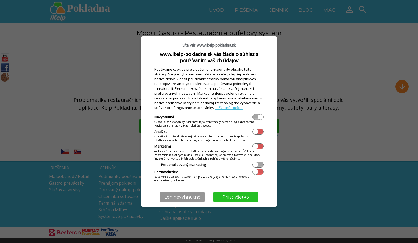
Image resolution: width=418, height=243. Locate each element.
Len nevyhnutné (182, 197)
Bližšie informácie (229, 107)
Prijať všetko (235, 197)
